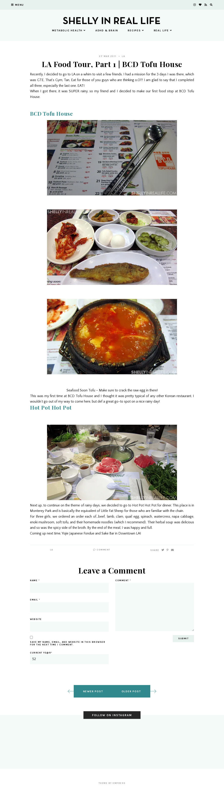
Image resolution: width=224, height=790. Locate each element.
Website (36, 619)
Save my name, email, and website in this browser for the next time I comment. (67, 643)
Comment (101, 550)
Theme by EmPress (112, 783)
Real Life (163, 30)
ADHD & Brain (106, 30)
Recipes (136, 30)
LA (123, 56)
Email (35, 599)
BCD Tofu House (51, 113)
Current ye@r (69, 658)
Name (35, 580)
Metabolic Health (69, 30)
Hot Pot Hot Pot (51, 407)
